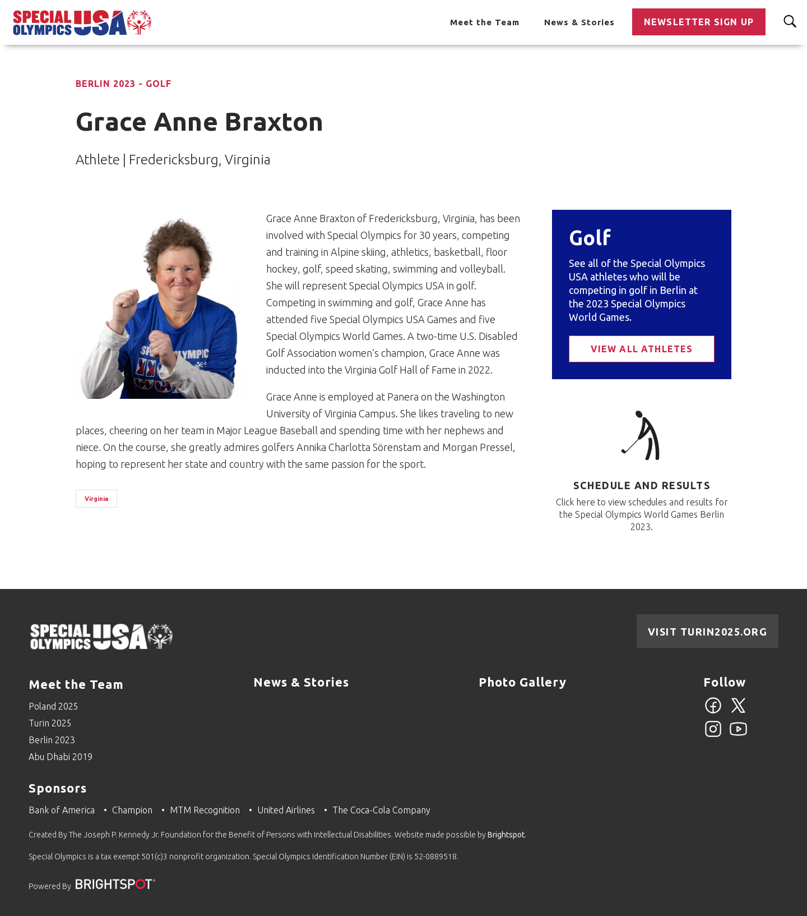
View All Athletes (642, 349)
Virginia (96, 498)
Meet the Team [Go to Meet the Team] (485, 22)
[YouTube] (738, 735)
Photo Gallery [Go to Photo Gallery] (523, 682)
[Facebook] (713, 712)
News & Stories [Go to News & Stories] (579, 22)
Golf (590, 237)
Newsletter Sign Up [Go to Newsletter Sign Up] (699, 22)
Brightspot (506, 834)
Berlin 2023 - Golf (123, 84)
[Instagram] (713, 735)
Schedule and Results (641, 485)
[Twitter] (738, 712)
